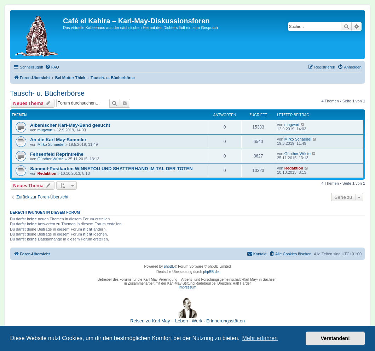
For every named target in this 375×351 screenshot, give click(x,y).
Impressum (187, 287)
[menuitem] (52, 67)
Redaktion (47, 173)
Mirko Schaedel (51, 144)
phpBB (169, 266)
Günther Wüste (51, 159)
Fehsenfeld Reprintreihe (56, 154)
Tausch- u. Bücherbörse (47, 93)
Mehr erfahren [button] (260, 338)
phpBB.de (211, 272)
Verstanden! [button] (335, 338)
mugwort (45, 130)
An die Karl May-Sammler (58, 139)
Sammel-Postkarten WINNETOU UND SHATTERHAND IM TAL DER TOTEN (111, 168)
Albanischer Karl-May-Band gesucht (70, 125)
